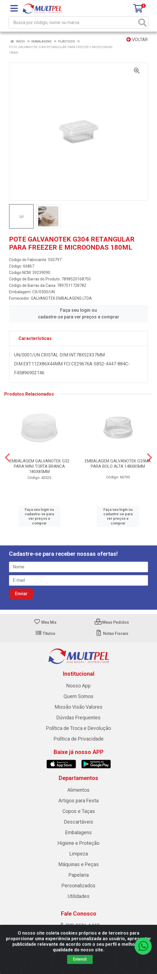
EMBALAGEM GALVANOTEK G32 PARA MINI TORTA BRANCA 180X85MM (39, 466)
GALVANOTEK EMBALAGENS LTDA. (62, 298)
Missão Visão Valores (79, 707)
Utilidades (79, 896)
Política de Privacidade (79, 739)
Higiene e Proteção (78, 843)
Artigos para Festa (78, 800)
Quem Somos (78, 696)
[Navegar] (7, 457)
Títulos (45, 633)
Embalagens (78, 832)
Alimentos (78, 790)
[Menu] (14, 8)
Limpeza (78, 854)
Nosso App (78, 686)
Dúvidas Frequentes (78, 717)
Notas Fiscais (111, 633)
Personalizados (78, 885)
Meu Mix (45, 622)
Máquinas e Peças (78, 864)
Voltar (137, 39)
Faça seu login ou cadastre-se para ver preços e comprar (78, 314)
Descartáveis (78, 822)
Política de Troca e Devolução (78, 728)
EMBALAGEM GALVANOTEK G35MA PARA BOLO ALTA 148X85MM (118, 463)
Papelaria (79, 875)
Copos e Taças (78, 811)
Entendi (80, 959)
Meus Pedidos (112, 622)
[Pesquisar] (142, 22)
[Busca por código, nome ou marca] (73, 22)
